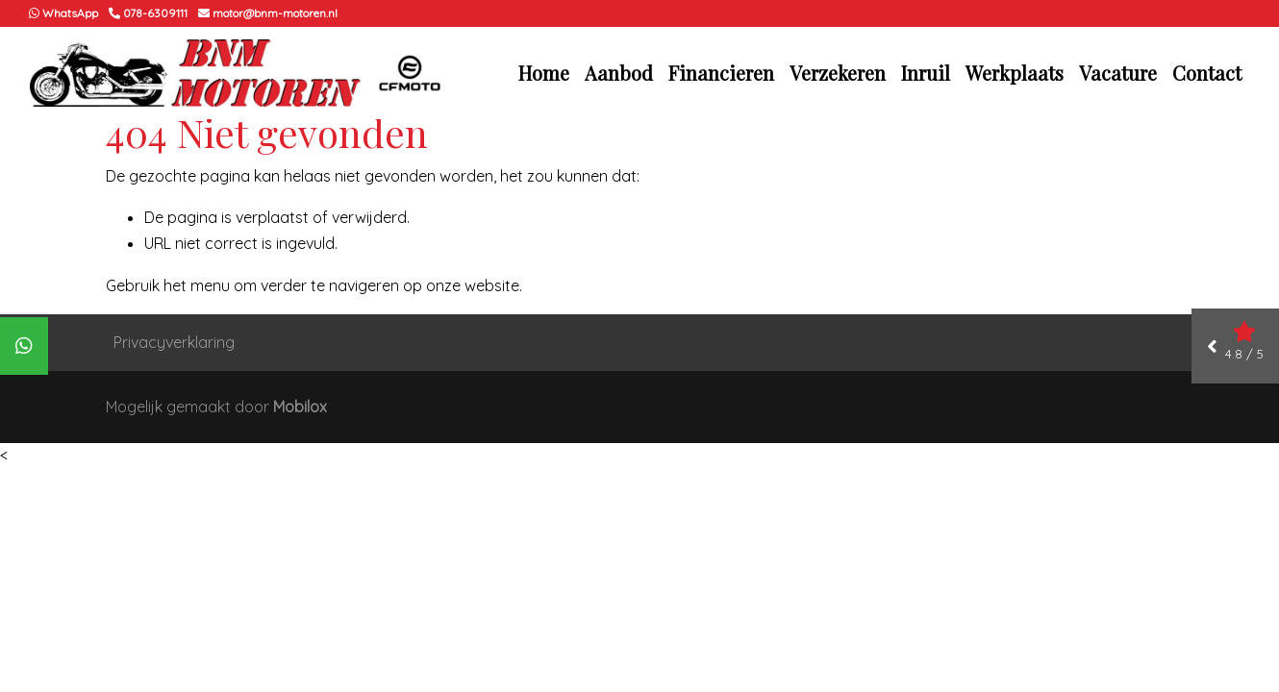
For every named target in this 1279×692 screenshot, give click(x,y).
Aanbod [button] (619, 73)
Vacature (1118, 73)
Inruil (925, 73)
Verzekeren (838, 73)
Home (543, 73)
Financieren (721, 73)
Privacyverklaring (174, 342)
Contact (1206, 73)
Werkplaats (1015, 73)
